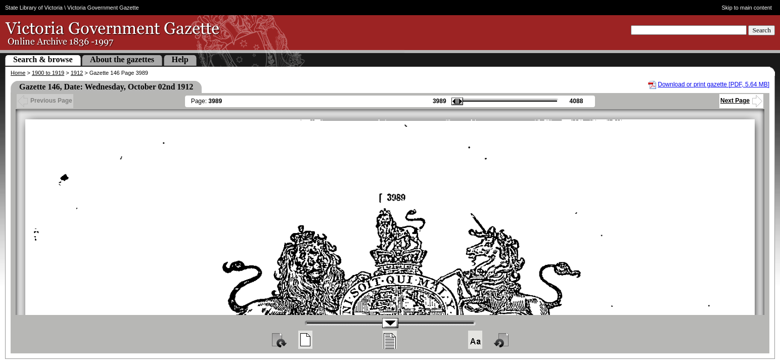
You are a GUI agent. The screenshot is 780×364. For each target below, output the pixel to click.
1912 (77, 73)
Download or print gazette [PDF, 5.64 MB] (713, 84)
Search (761, 30)
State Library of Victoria (34, 8)
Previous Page (45, 100)
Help (180, 59)
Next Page (741, 100)
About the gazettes (122, 59)
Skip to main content (746, 8)
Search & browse (43, 59)
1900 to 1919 (48, 73)
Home (18, 73)
